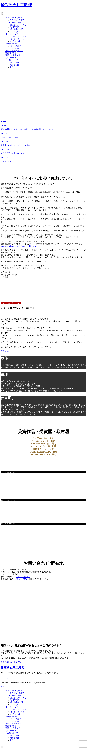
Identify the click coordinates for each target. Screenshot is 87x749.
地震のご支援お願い (13, 18)
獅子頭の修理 (15, 46)
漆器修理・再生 (11, 44)
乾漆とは (13, 67)
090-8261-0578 (21, 579)
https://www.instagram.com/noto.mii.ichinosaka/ (18, 246)
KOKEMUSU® (16, 27)
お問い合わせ (10, 58)
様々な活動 (14, 62)
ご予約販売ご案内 (17, 20)
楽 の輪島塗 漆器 (17, 29)
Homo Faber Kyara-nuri (14, 51)
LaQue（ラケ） (16, 32)
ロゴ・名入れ (15, 41)
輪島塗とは (14, 65)
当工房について (11, 60)
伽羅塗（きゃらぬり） (19, 25)
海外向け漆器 (10, 53)
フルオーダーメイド (18, 36)
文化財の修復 (15, 48)
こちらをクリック (23, 577)
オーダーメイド (11, 34)
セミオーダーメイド (18, 39)
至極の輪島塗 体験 (12, 55)
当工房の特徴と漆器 (13, 22)
